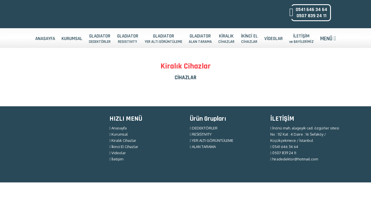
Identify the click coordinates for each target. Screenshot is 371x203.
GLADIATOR (100, 38)
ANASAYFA (45, 39)
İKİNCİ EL (249, 38)
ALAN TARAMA (203, 146)
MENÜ (328, 38)
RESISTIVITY (201, 134)
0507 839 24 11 (311, 16)
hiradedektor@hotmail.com (294, 159)
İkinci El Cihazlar (124, 146)
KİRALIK (226, 38)
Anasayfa (118, 128)
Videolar (117, 153)
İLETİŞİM (301, 38)
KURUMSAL (72, 39)
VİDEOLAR (273, 39)
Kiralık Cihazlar (123, 140)
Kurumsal (118, 134)
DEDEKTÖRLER (204, 128)
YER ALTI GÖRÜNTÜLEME (212, 140)
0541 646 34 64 (311, 9)
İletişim (116, 159)
